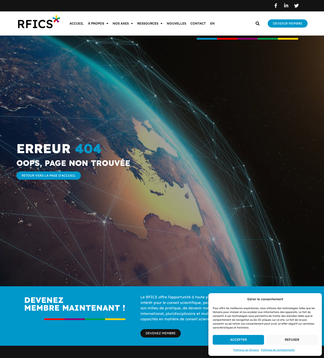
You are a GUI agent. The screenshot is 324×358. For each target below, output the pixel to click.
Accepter (238, 340)
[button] (257, 23)
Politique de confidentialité (278, 350)
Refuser (292, 340)
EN (212, 23)
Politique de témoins (246, 350)
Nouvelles (176, 23)
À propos (98, 23)
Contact (198, 23)
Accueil (76, 23)
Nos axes (123, 23)
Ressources (149, 23)
